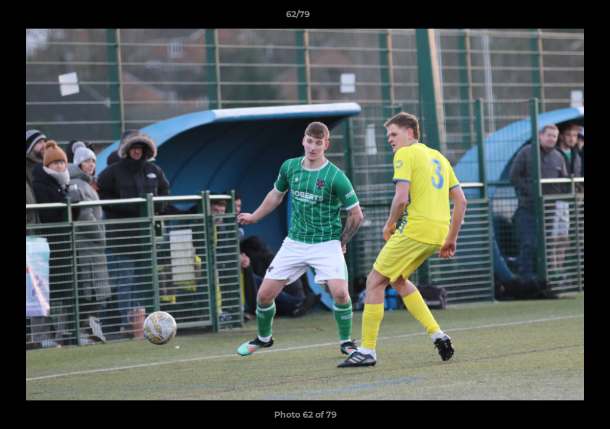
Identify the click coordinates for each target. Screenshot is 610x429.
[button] (560, 17)
